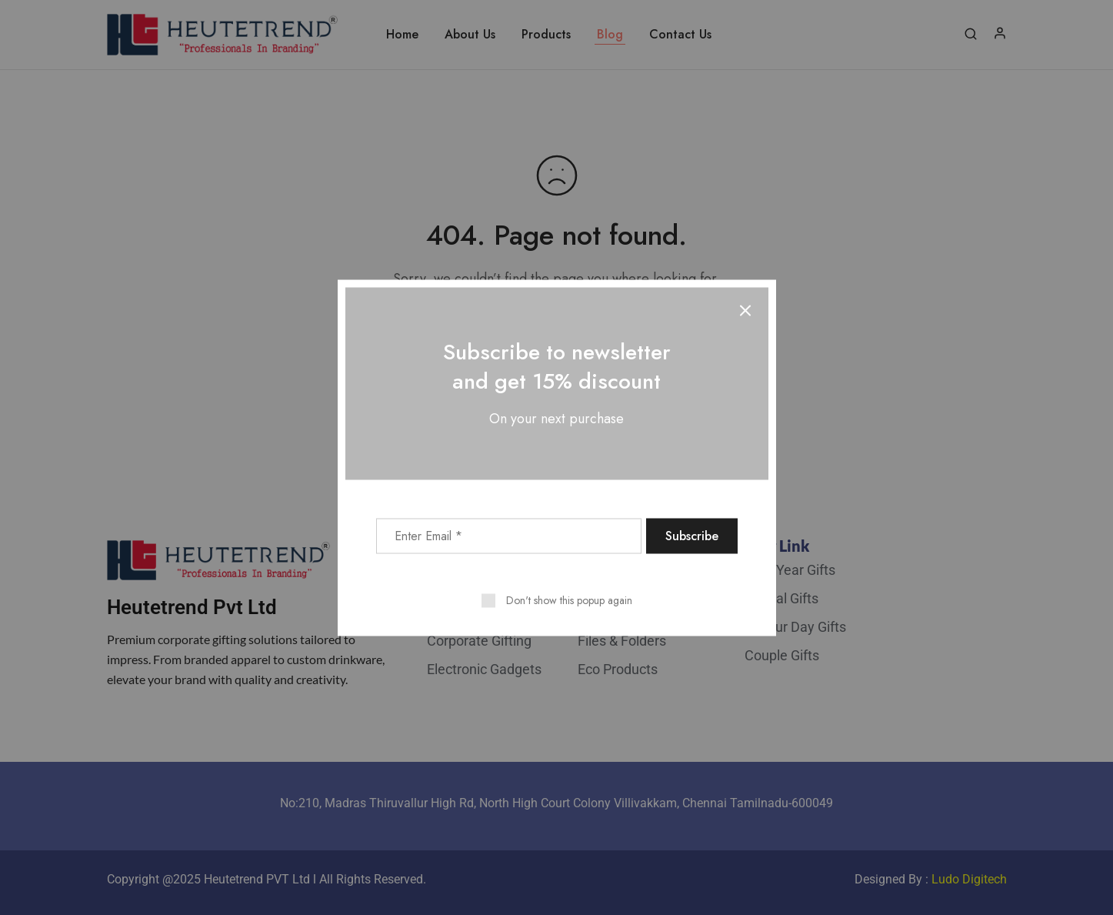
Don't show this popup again (569, 599)
